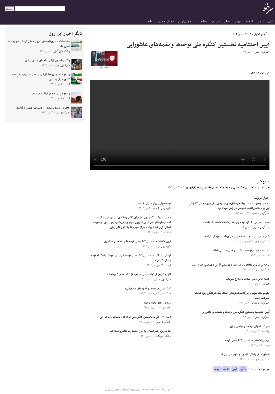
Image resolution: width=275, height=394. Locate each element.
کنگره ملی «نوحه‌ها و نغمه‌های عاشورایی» (148, 288)
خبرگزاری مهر (190, 187)
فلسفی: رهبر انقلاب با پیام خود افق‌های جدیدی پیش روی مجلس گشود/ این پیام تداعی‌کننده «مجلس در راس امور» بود (229, 206)
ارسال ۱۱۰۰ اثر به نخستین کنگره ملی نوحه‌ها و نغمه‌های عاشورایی (135, 317)
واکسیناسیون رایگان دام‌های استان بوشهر (47, 60)
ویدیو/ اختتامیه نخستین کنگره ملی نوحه (247, 340)
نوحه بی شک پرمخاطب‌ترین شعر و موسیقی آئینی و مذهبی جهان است (230, 264)
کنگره (243, 369)
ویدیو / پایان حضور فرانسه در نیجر (50, 93)
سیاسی (260, 21)
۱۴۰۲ (248, 34)
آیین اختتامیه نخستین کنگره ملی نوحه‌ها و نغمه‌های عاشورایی (235, 187)
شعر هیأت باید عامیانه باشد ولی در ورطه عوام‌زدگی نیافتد (236, 236)
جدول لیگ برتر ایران (112, 389)
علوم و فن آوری (186, 21)
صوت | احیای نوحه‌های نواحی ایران (249, 326)
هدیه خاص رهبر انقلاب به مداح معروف (247, 279)
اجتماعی (215, 21)
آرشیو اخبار (260, 34)
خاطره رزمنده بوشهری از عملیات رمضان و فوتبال (43, 107)
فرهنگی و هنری (165, 21)
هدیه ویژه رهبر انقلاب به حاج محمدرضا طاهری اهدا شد (140, 331)
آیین (234, 369)
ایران (270, 21)
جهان (227, 21)
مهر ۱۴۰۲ (236, 34)
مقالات (150, 21)
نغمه (226, 369)
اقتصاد (249, 21)
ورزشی (237, 21)
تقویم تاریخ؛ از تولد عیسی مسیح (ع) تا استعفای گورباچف (139, 274)
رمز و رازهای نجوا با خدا (157, 302)
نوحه (217, 369)
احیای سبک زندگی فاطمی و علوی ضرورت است (243, 354)
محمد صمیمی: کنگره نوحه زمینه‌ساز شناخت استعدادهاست (236, 222)
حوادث (203, 21)
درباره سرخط (135, 389)
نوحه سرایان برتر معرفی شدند (154, 203)
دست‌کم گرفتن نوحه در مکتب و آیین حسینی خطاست (239, 250)
